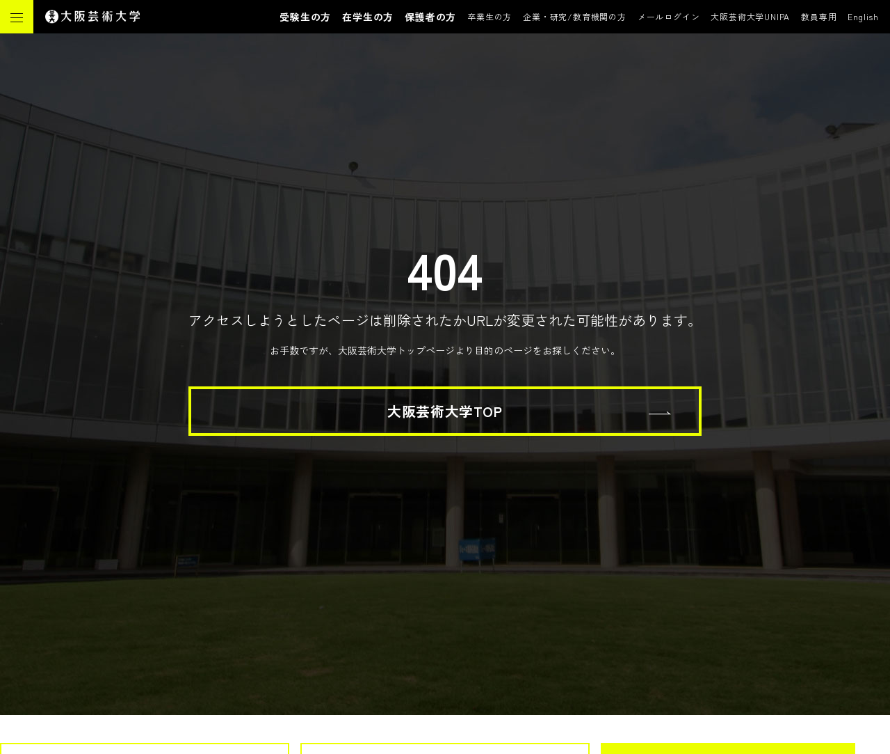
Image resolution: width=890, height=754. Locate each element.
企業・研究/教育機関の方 (574, 16)
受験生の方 (305, 17)
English (863, 16)
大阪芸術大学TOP (444, 411)
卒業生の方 (489, 16)
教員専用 (818, 16)
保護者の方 (430, 17)
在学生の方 (368, 17)
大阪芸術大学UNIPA (750, 16)
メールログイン (669, 16)
